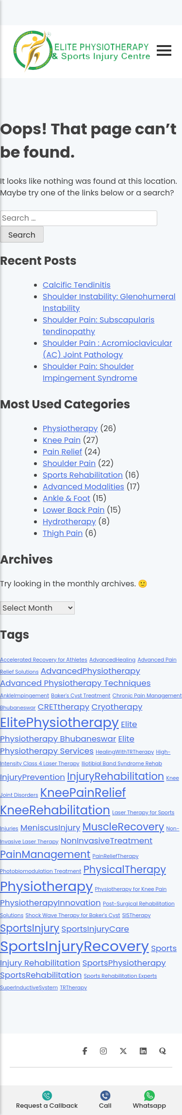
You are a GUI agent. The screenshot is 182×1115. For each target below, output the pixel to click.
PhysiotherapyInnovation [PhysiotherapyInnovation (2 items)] (50, 902)
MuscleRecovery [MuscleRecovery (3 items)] (123, 827)
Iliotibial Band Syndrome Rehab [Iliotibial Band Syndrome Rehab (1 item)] (122, 763)
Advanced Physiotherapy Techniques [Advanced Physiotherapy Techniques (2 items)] (75, 683)
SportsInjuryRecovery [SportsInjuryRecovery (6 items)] (74, 946)
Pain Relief (62, 451)
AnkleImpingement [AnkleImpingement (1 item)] (24, 695)
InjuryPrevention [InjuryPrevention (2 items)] (32, 777)
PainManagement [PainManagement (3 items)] (45, 854)
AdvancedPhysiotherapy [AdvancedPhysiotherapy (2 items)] (90, 671)
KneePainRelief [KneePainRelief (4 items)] (83, 793)
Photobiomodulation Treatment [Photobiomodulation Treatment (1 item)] (41, 871)
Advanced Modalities (83, 486)
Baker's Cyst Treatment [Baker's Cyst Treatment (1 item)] (80, 695)
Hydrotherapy (69, 521)
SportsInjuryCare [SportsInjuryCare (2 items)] (95, 929)
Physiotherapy (70, 428)
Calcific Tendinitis (77, 285)
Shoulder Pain (69, 463)
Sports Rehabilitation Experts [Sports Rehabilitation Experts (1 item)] (120, 976)
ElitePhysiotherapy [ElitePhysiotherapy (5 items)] (59, 722)
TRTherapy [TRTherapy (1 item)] (73, 987)
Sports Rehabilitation (83, 475)
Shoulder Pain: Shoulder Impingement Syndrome (90, 372)
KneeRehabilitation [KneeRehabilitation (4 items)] (55, 810)
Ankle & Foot (66, 498)
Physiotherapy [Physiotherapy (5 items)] (46, 886)
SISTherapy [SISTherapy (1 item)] (136, 915)
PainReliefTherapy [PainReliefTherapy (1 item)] (116, 856)
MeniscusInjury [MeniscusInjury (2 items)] (50, 827)
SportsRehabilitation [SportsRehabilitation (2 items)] (41, 975)
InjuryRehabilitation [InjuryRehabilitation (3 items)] (115, 776)
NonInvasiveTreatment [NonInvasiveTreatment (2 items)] (106, 840)
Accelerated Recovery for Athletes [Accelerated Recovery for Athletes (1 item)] (43, 659)
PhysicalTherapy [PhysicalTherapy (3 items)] (124, 869)
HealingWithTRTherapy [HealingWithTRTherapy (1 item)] (125, 752)
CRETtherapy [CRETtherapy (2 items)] (63, 706)
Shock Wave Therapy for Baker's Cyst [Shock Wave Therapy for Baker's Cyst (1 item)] (73, 915)
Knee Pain (62, 440)
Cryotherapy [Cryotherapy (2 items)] (116, 706)
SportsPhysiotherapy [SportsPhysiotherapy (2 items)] (124, 963)
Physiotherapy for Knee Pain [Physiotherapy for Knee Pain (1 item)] (131, 889)
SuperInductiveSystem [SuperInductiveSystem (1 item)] (29, 987)
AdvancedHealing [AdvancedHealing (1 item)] (112, 659)
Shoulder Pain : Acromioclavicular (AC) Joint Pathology (107, 349)
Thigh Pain (63, 533)
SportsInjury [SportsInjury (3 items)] (29, 928)
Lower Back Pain (74, 510)
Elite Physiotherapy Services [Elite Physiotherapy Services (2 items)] (67, 745)
